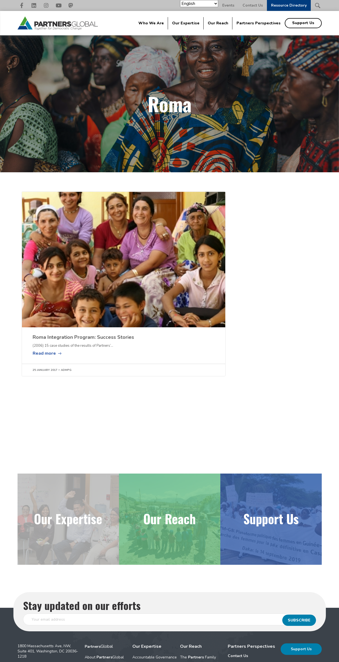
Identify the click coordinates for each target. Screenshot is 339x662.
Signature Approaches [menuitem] (104, 604)
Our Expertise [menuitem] (186, 23)
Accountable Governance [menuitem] (154, 595)
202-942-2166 (39, 605)
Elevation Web (236, 655)
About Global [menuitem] (104, 595)
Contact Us (253, 5)
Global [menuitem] (99, 585)
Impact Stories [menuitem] (192, 604)
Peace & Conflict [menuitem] (146, 619)
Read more (44, 292)
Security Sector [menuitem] (145, 628)
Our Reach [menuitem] (218, 23)
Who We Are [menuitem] (151, 23)
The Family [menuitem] (198, 595)
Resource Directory (289, 5)
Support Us (301, 587)
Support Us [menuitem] (303, 22)
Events (228, 5)
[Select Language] (199, 3)
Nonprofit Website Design (192, 655)
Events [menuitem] (234, 603)
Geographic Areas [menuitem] (196, 614)
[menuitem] (251, 594)
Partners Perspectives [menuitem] (259, 23)
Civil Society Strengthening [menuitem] (144, 607)
